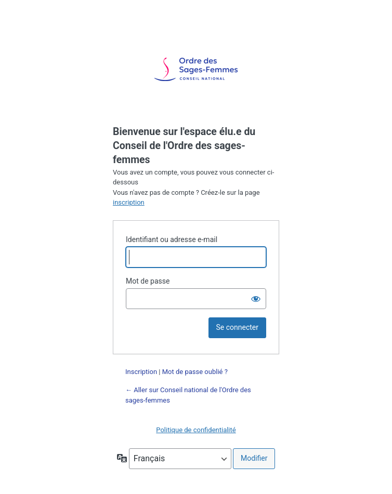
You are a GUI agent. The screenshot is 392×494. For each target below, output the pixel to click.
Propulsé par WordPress (196, 69)
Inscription (141, 372)
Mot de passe (147, 281)
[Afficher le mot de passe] (255, 298)
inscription (129, 202)
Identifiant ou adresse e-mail (171, 239)
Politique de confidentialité (196, 430)
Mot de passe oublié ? (195, 372)
